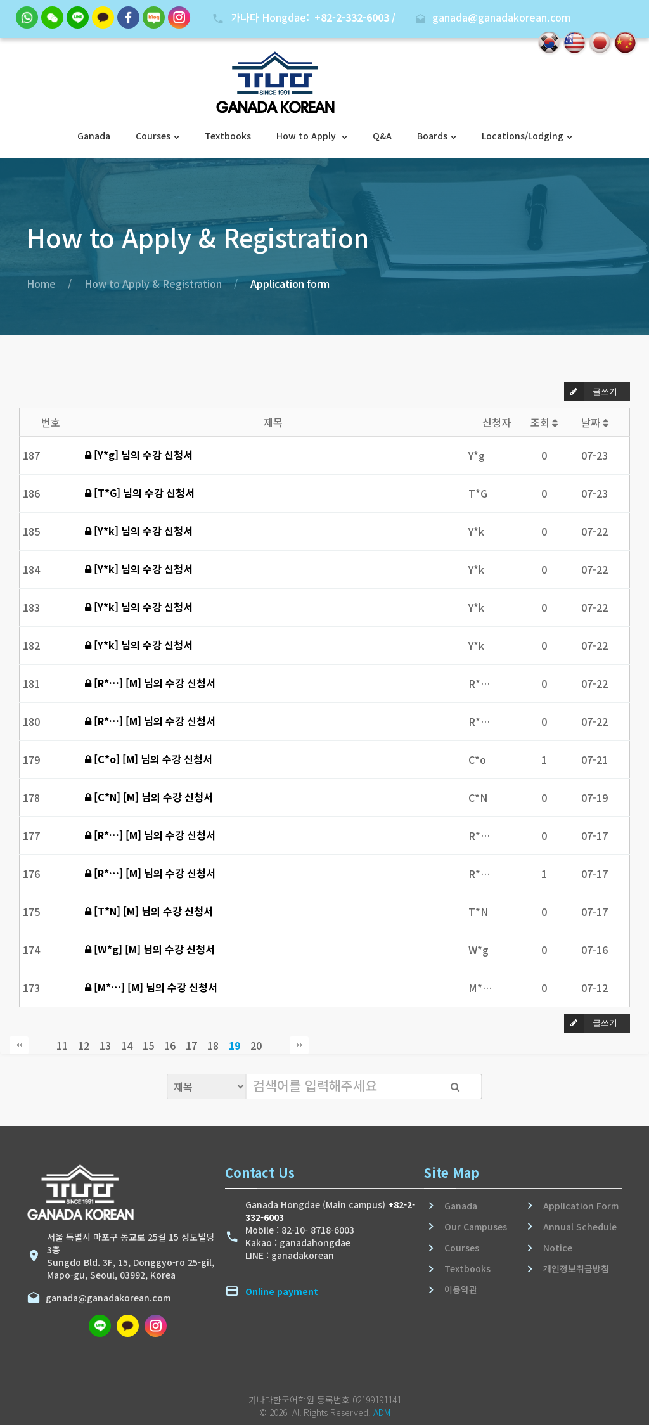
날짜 (594, 422)
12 (83, 1045)
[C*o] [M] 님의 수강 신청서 (148, 758)
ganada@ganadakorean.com (105, 1297)
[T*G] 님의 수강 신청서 (140, 492)
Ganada (93, 136)
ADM (381, 1412)
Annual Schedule (580, 1226)
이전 (40, 1045)
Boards (432, 136)
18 (213, 1045)
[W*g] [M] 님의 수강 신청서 (150, 949)
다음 (277, 1045)
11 (62, 1045)
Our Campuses (475, 1226)
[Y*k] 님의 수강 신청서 (139, 530)
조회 (544, 422)
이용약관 (460, 1289)
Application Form (581, 1205)
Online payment (281, 1291)
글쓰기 (590, 391)
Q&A (382, 136)
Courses (153, 136)
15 (148, 1045)
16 (170, 1045)
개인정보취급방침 (576, 1268)
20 (256, 1045)
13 (105, 1045)
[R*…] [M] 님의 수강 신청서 (150, 682)
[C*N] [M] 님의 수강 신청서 (149, 796)
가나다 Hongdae (313, 17)
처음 (19, 1045)
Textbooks (228, 136)
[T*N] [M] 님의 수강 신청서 (149, 911)
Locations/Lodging (522, 136)
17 (191, 1045)
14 (126, 1045)
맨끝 (299, 1045)
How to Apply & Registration (153, 283)
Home (41, 283)
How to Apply (307, 136)
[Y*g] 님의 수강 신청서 (139, 454)
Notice (557, 1247)
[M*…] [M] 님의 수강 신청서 (151, 987)
